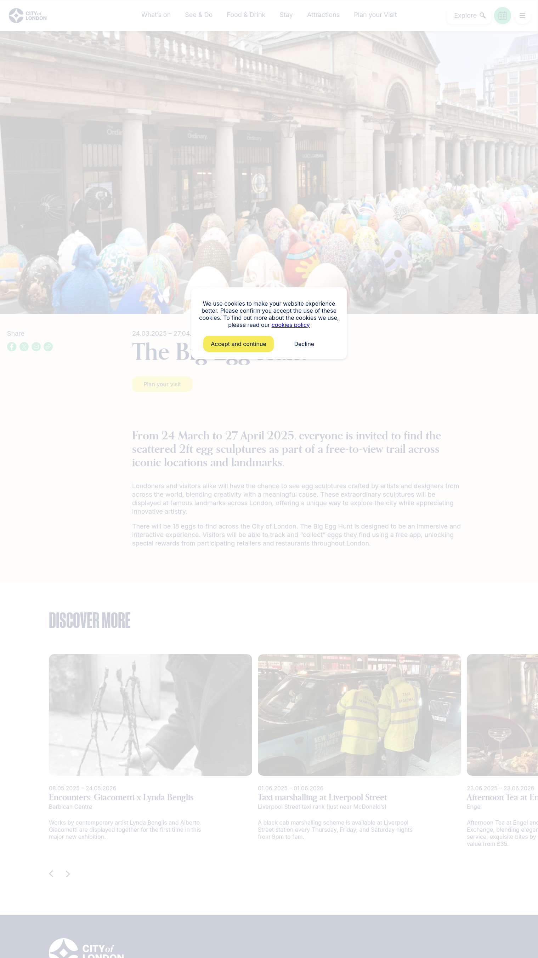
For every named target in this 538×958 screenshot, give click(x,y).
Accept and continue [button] (238, 343)
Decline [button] (304, 343)
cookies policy (291, 324)
